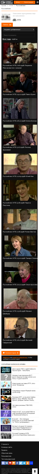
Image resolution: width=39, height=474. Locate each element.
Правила (4, 450)
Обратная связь (6, 453)
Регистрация (28, 2)
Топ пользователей (8, 459)
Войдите (6, 357)
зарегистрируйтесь (20, 357)
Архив (3, 5)
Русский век (20, 5)
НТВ (11, 5)
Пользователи (6, 456)
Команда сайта (6, 447)
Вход (18, 2)
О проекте (5, 444)
